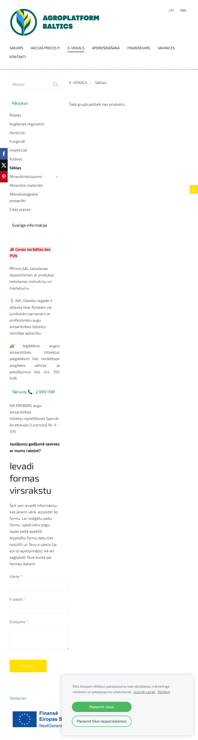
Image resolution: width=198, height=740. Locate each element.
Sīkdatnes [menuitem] (18, 698)
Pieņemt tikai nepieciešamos (102, 721)
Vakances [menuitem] (166, 48)
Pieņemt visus (102, 706)
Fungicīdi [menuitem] (17, 141)
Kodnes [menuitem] (16, 159)
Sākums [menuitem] (16, 48)
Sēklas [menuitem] (15, 167)
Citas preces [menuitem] (20, 209)
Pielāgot (164, 692)
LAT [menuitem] (171, 10)
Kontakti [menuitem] (18, 57)
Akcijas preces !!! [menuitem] (45, 48)
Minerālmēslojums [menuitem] (26, 176)
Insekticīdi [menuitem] (18, 150)
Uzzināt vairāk (144, 692)
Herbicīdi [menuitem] (17, 132)
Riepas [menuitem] (15, 115)
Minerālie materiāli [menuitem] (26, 185)
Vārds (16, 576)
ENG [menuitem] (183, 10)
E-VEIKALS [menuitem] (76, 48)
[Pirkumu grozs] (194, 189)
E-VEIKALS (78, 82)
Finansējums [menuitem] (138, 48)
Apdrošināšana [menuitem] (106, 48)
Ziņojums (19, 621)
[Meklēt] (35, 84)
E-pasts (18, 599)
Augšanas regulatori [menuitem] (27, 123)
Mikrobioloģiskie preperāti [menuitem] (24, 197)
